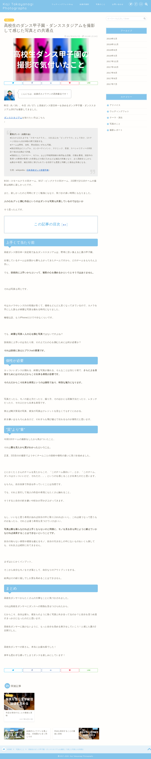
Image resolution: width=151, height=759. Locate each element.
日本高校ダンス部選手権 (38, 170)
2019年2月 (112, 38)
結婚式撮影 (84, 4)
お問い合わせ (117, 4)
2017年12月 (113, 61)
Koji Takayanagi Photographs (18, 6)
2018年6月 (112, 50)
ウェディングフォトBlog (62, 4)
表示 (64, 225)
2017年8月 (112, 78)
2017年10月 (113, 67)
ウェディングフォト (119, 111)
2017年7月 (112, 84)
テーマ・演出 (116, 117)
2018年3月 (112, 56)
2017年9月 (112, 73)
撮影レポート (116, 130)
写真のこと (100, 4)
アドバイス (115, 105)
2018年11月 (113, 44)
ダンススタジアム (13, 118)
